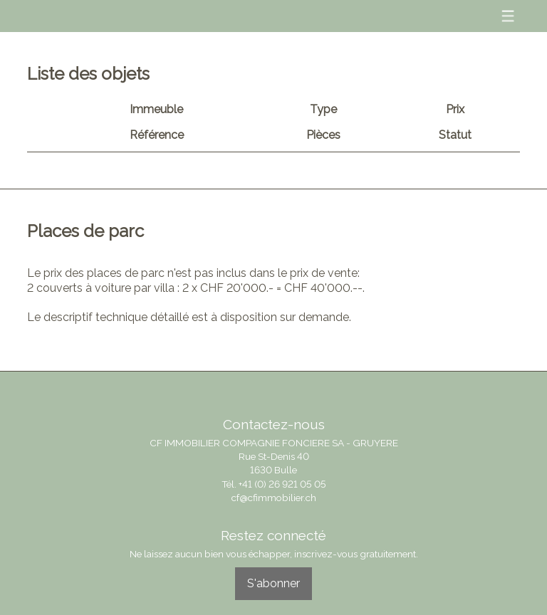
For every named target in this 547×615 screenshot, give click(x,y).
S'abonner (273, 583)
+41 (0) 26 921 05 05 (282, 484)
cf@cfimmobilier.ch (273, 497)
